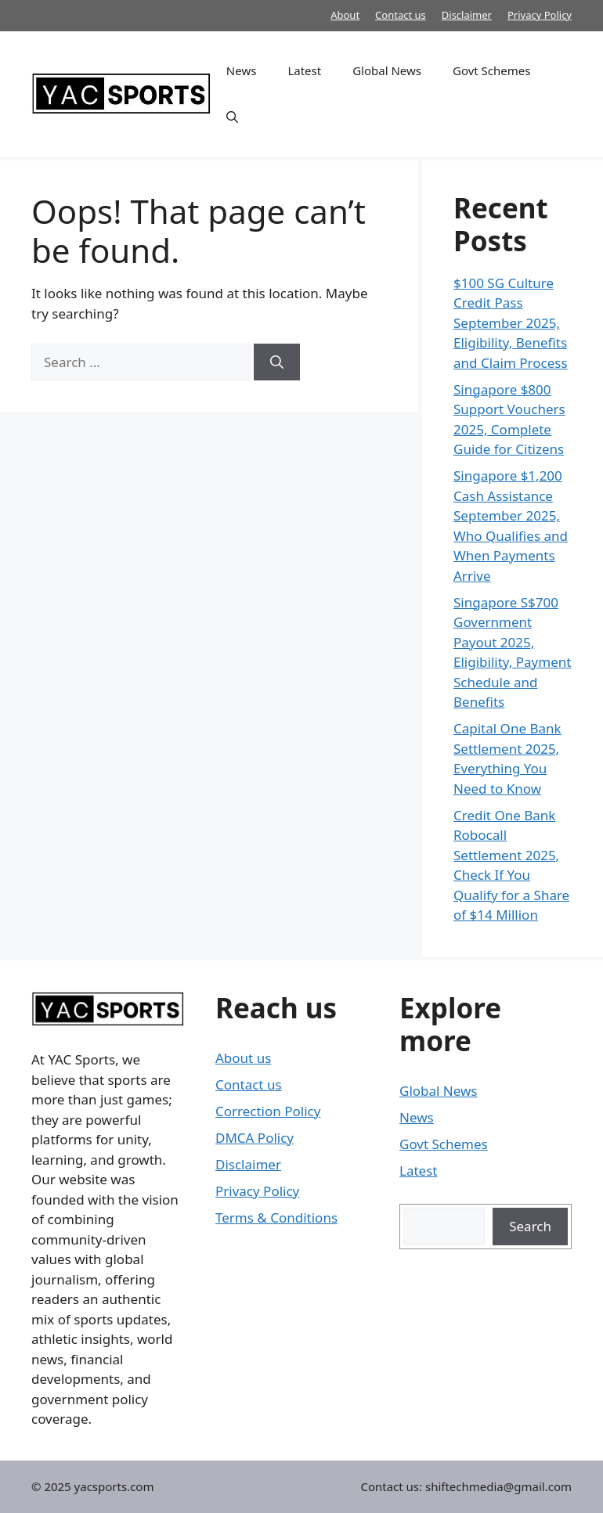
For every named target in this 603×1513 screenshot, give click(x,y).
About (344, 15)
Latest (304, 70)
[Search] (277, 362)
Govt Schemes (491, 70)
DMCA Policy (254, 1138)
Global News (386, 70)
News (241, 70)
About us (243, 1058)
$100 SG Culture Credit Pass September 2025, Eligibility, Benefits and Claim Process (510, 323)
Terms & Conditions (276, 1218)
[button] (232, 117)
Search (530, 1226)
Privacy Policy (539, 15)
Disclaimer (467, 15)
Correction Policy (267, 1111)
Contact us (400, 15)
